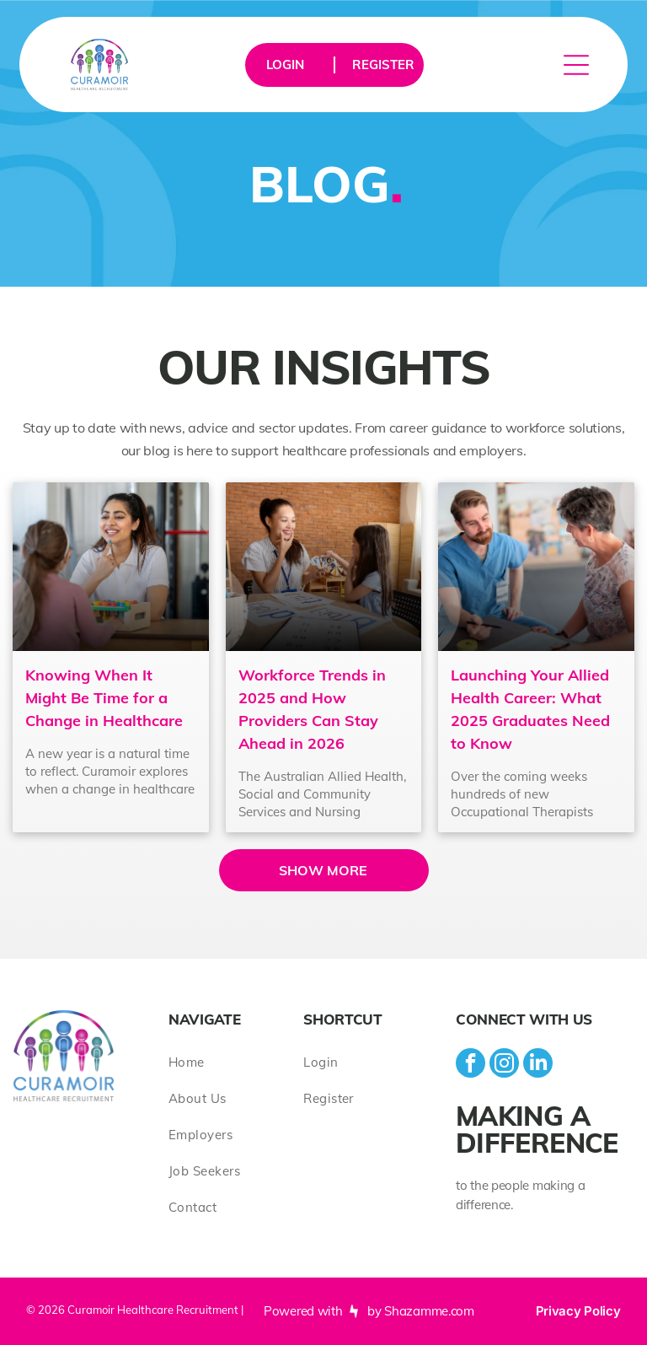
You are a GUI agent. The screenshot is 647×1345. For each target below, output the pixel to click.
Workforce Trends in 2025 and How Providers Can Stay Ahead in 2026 (312, 709)
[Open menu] (576, 65)
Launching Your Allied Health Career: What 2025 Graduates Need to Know (530, 709)
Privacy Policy (578, 1311)
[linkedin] (538, 1065)
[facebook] (470, 1065)
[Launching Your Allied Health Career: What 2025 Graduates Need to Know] (536, 566)
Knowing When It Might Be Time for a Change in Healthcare (104, 697)
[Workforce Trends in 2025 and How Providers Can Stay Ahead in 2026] (323, 566)
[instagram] (504, 1065)
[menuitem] (235, 1062)
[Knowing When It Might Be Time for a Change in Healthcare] (110, 566)
